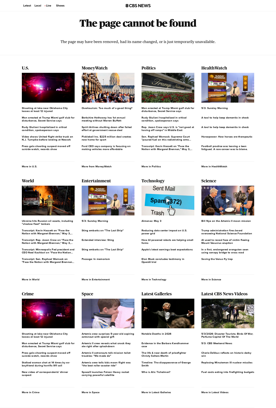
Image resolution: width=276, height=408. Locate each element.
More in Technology (154, 279)
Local (37, 5)
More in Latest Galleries (156, 392)
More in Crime (30, 392)
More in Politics (151, 166)
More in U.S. (29, 166)
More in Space (90, 392)
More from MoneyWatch (97, 166)
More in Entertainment (96, 279)
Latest (27, 5)
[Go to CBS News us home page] (138, 5)
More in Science (211, 279)
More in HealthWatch (214, 166)
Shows (60, 5)
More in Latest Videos (214, 392)
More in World (30, 279)
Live (48, 5)
